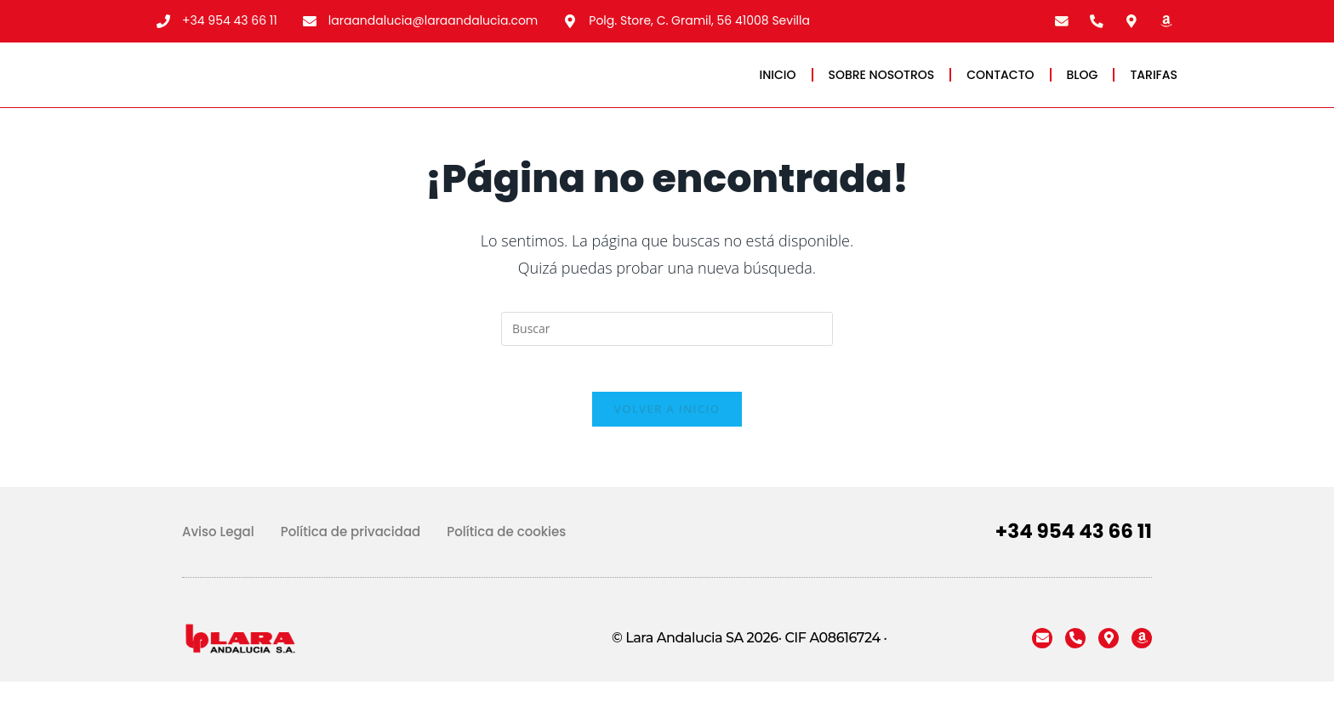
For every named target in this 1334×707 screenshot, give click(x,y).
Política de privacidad (351, 557)
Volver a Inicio (667, 434)
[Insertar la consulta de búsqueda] (667, 348)
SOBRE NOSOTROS (882, 84)
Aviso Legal (218, 557)
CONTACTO (1000, 84)
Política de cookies (506, 557)
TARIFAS (1153, 84)
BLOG (1082, 84)
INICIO (778, 84)
